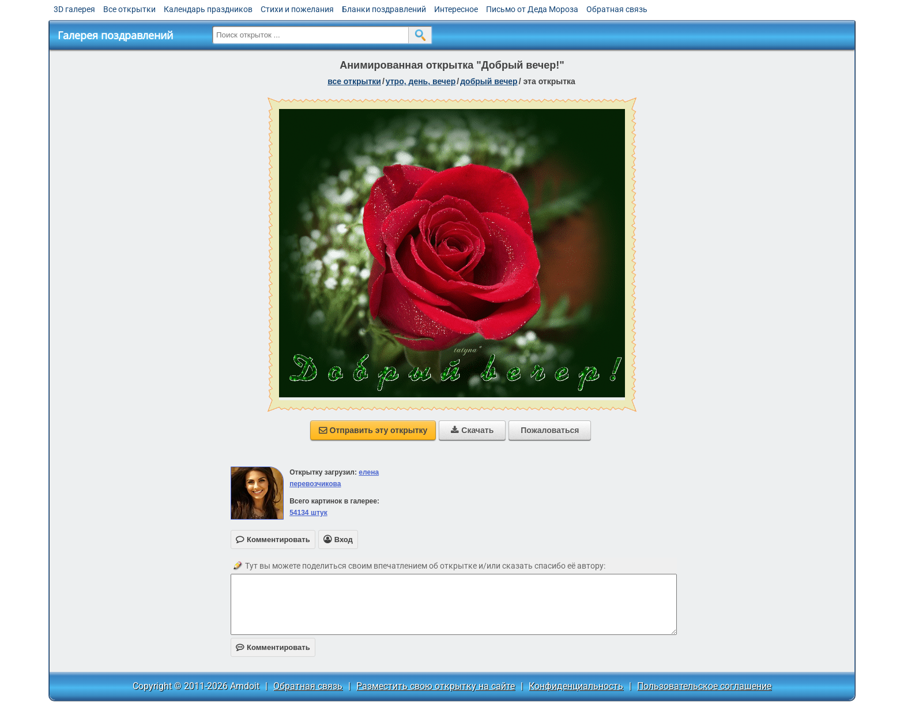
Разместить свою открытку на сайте (435, 686)
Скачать (472, 430)
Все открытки (129, 9)
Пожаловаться (550, 430)
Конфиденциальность (576, 686)
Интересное (456, 9)
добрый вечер (488, 81)
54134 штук (308, 513)
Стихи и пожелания (297, 9)
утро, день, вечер (421, 81)
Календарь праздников (208, 9)
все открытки (354, 81)
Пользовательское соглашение (704, 686)
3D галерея (74, 9)
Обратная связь (616, 9)
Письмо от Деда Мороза (532, 9)
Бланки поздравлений (384, 9)
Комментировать (273, 647)
